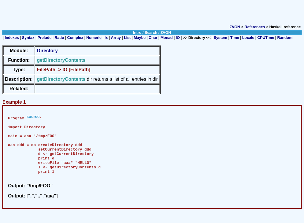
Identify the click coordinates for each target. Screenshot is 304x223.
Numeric (94, 37)
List (127, 37)
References (254, 27)
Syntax (28, 37)
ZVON (234, 27)
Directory (47, 50)
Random (284, 37)
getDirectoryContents (61, 79)
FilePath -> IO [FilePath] (63, 69)
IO (178, 37)
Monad (166, 37)
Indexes (12, 37)
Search (151, 32)
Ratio (59, 37)
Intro (137, 32)
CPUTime (265, 37)
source (32, 116)
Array (116, 37)
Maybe (140, 37)
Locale (248, 37)
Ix (106, 37)
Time (234, 37)
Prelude (44, 37)
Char (153, 37)
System (220, 37)
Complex (75, 37)
